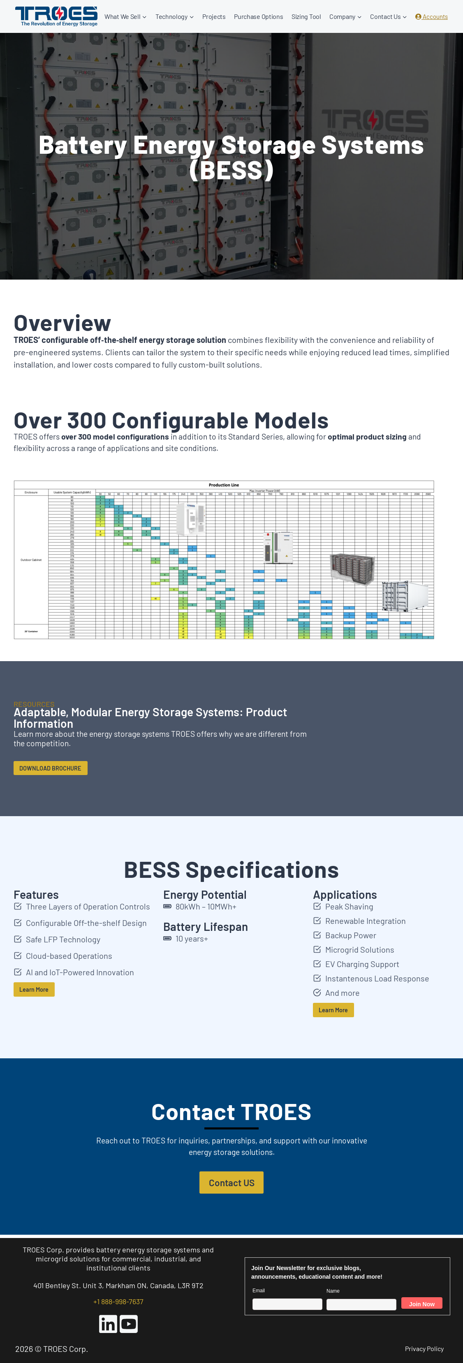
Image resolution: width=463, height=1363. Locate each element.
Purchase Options (258, 16)
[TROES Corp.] (56, 16)
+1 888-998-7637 (118, 1301)
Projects (214, 16)
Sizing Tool (306, 16)
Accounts (431, 16)
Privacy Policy (424, 1348)
